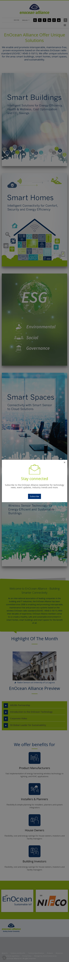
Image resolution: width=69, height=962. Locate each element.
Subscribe (34, 496)
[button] (4, 957)
